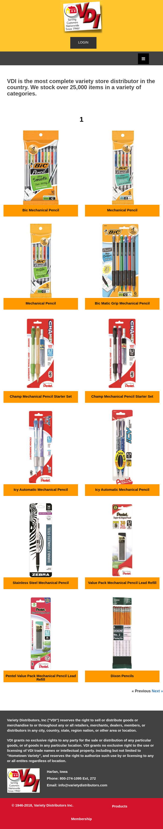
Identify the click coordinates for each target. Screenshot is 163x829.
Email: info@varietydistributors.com (77, 785)
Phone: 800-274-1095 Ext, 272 (71, 778)
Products (119, 806)
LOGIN (83, 42)
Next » (157, 691)
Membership (81, 819)
